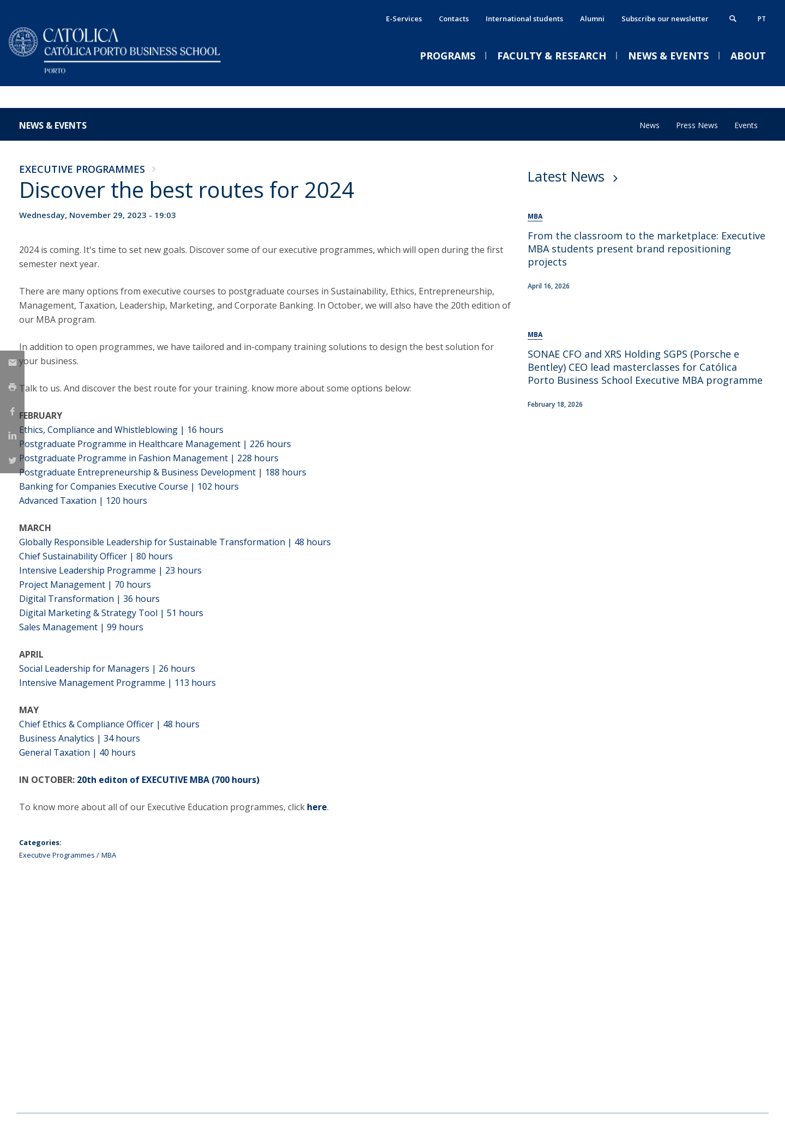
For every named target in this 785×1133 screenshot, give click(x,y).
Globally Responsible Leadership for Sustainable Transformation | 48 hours (175, 542)
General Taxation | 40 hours (77, 752)
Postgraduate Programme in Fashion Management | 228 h (139, 458)
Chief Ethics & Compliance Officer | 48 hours (109, 724)
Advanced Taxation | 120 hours (83, 501)
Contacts (454, 18)
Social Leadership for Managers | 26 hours (107, 668)
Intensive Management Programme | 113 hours (117, 683)
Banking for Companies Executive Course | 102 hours (129, 486)
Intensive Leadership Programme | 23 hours (110, 570)
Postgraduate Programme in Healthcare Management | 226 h (145, 444)
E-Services (404, 18)
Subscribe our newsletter (665, 18)
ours (281, 444)
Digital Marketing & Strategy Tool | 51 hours (113, 613)
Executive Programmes (82, 169)
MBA (108, 855)
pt (762, 18)
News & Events (53, 125)
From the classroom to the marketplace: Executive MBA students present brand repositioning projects (646, 248)
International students (524, 18)
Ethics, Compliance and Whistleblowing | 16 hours (121, 430)
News (649, 125)
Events (746, 125)
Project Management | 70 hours (85, 584)
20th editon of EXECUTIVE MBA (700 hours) (168, 780)
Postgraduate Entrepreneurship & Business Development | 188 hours (164, 472)
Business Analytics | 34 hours (79, 738)
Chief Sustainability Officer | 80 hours (96, 556)
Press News (697, 125)
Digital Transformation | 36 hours (89, 599)
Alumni (592, 18)
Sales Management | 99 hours (81, 627)
